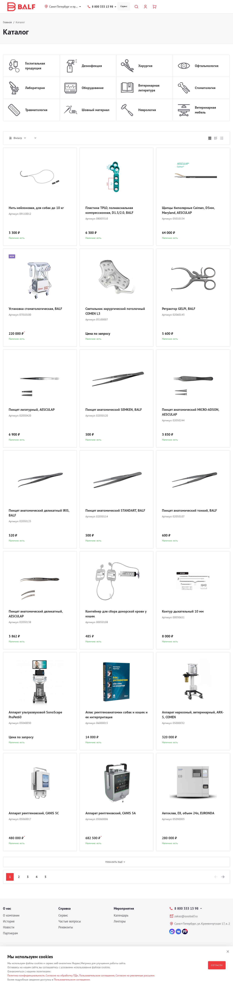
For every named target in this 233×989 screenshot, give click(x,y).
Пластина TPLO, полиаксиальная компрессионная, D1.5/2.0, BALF (109, 210)
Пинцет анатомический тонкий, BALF (189, 510)
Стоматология (205, 88)
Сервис (123, 6)
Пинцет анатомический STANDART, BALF (115, 510)
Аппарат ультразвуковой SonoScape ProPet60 (35, 714)
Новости (8, 927)
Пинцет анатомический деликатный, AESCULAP (36, 613)
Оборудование (93, 88)
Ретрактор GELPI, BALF (178, 309)
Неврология (147, 110)
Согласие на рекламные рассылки (135, 975)
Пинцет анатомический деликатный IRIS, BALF (39, 512)
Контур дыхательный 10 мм (183, 611)
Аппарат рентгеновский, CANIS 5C (34, 813)
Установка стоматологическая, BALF (35, 309)
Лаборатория (35, 88)
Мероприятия (124, 908)
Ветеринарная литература (148, 87)
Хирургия (145, 66)
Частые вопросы (69, 921)
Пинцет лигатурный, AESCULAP (32, 409)
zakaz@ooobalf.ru (186, 916)
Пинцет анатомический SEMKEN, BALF (113, 409)
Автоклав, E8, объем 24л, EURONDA (188, 813)
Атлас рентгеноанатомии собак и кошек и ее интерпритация (116, 714)
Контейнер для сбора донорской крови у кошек (115, 613)
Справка (64, 908)
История (8, 921)
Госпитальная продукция (35, 65)
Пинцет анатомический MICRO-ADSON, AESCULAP (190, 412)
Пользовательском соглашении (72, 979)
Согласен (217, 965)
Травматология (36, 110)
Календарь (121, 915)
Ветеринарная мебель (205, 109)
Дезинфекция (92, 66)
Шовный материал (95, 110)
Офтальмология (206, 66)
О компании (11, 915)
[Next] (223, 877)
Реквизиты (65, 927)
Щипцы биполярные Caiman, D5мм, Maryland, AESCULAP (188, 210)
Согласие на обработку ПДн (62, 975)
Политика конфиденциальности (26, 975)
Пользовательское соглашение (96, 975)
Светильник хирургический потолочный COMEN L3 (115, 311)
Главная (7, 22)
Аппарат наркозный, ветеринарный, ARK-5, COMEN (193, 714)
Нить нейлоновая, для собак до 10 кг (36, 208)
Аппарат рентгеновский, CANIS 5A (110, 813)
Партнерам (10, 933)
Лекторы (120, 921)
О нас (7, 908)
